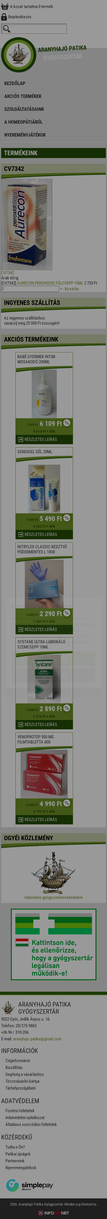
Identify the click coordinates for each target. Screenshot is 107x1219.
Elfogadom (53, 625)
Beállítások (53, 642)
